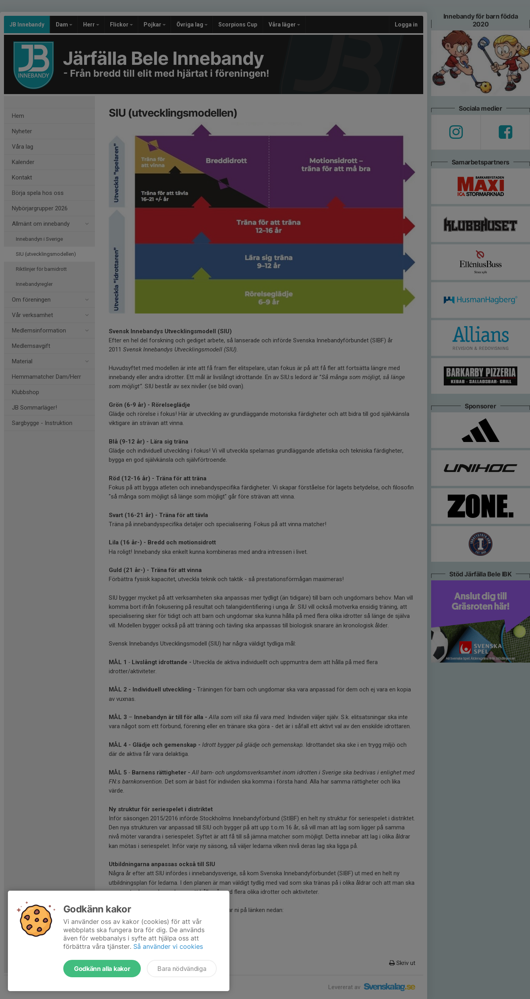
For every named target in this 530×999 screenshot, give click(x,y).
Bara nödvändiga (181, 969)
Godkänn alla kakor (102, 969)
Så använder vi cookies (168, 946)
